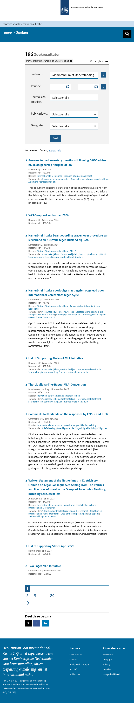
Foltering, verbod (66, 311)
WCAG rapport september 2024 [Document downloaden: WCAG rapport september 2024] (48, 215)
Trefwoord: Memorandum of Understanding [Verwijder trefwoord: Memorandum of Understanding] (47, 60)
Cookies (107, 669)
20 (53, 596)
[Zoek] (127, 34)
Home (7, 33)
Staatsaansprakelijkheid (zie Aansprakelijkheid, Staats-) (55, 257)
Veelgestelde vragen (79, 664)
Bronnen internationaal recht (78, 176)
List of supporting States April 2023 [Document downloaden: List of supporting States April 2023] (51, 546)
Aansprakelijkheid (51, 254)
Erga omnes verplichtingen (74, 513)
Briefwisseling (49, 428)
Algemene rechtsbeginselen (56, 179)
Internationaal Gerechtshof (41, 507)
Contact (73, 659)
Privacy (106, 664)
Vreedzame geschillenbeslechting (80, 425)
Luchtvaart (93, 254)
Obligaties (102, 428)
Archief (73, 669)
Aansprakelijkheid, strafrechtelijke (59, 369)
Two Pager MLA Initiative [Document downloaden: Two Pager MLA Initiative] (44, 566)
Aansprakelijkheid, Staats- (74, 254)
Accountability (49, 311)
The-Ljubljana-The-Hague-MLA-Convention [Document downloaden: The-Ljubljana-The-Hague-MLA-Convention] (57, 384)
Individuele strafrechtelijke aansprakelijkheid (58, 395)
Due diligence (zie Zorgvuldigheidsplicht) (76, 428)
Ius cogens (93, 513)
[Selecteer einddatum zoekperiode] (96, 87)
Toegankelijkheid (111, 674)
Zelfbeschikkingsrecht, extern (42, 516)
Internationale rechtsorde (49, 176)
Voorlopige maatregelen (68, 314)
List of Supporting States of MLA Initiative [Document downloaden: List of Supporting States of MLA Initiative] (55, 358)
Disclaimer (108, 654)
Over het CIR (76, 654)
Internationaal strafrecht (89, 369)
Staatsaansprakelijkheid (56, 251)
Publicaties (75, 674)
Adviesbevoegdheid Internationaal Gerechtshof (65, 511)
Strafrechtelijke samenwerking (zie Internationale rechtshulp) (58, 372)
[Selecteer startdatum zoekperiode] (67, 87)
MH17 (73, 251)
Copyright (107, 659)
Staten (40, 251)
